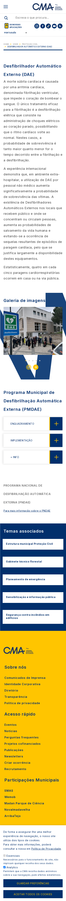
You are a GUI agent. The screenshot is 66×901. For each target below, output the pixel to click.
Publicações (13, 750)
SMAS (8, 790)
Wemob (10, 797)
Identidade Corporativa (22, 684)
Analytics (12, 871)
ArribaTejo (12, 816)
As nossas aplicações (16, 26)
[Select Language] (14, 32)
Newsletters (13, 756)
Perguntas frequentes (21, 737)
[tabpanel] (33, 331)
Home (6, 44)
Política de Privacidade (46, 853)
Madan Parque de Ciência (24, 803)
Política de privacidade (22, 703)
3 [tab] (32, 360)
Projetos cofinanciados (22, 743)
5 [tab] (39, 360)
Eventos (10, 724)
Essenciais (13, 860)
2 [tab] (29, 360)
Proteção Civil (30, 44)
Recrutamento (15, 769)
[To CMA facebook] (42, 26)
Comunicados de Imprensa (25, 678)
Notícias (10, 731)
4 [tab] (36, 360)
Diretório (11, 690)
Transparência (15, 697)
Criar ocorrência (17, 762)
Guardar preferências (33, 887)
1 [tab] (25, 360)
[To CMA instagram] (36, 26)
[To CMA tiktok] (48, 26)
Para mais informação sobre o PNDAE (27, 510)
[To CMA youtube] (54, 26)
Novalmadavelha (17, 809)
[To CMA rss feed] (60, 26)
